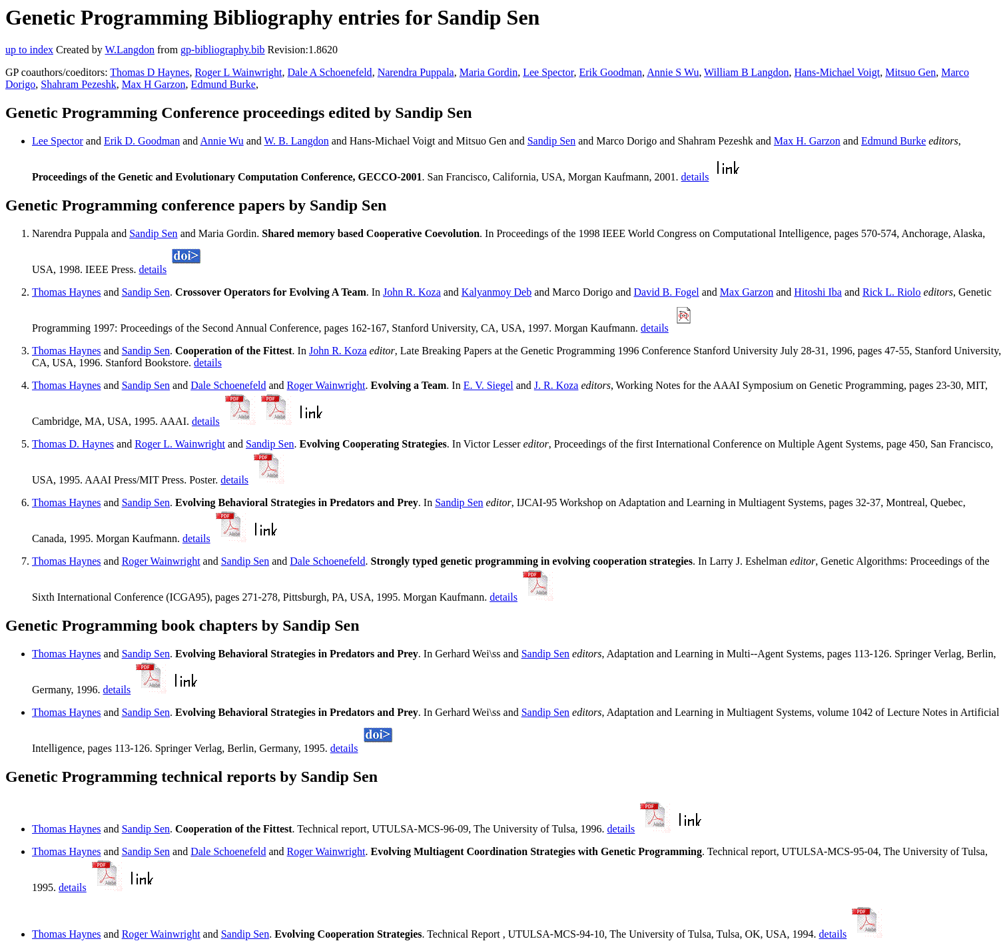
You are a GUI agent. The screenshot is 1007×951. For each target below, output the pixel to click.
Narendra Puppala (416, 72)
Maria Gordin (489, 72)
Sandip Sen (551, 141)
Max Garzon (746, 292)
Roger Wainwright (326, 385)
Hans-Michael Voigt (837, 72)
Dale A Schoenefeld (330, 72)
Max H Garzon (154, 84)
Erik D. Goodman (142, 141)
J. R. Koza (556, 385)
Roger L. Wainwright (180, 444)
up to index (29, 49)
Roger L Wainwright (238, 72)
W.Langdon (130, 49)
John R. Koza (412, 292)
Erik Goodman (610, 72)
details (695, 176)
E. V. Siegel (488, 385)
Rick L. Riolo (891, 292)
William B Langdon (746, 72)
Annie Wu (221, 141)
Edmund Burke (223, 84)
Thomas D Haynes (149, 72)
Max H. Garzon (807, 141)
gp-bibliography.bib (222, 49)
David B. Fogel (666, 292)
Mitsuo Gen (910, 72)
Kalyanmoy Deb (496, 292)
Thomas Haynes (66, 292)
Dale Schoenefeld (228, 385)
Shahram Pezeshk (78, 84)
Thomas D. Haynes (73, 444)
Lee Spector (548, 72)
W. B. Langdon (296, 141)
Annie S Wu (673, 72)
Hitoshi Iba (818, 292)
